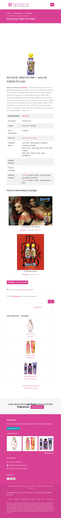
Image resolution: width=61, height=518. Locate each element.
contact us (30, 488)
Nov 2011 (38, 230)
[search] (26, 301)
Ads (44, 499)
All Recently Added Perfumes (30, 386)
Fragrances (18, 13)
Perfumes (16, 499)
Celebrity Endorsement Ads (18, 465)
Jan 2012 (36, 274)
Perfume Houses (37, 407)
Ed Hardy (28, 13)
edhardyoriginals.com (26, 290)
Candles (33, 499)
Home (9, 13)
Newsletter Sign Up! (13, 428)
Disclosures (10, 512)
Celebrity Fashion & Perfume (19, 468)
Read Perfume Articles (30, 388)
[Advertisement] (30, 37)
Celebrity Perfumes (16, 462)
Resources (50, 499)
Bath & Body (25, 499)
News (39, 499)
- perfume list (17, 282)
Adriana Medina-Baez (29, 138)
